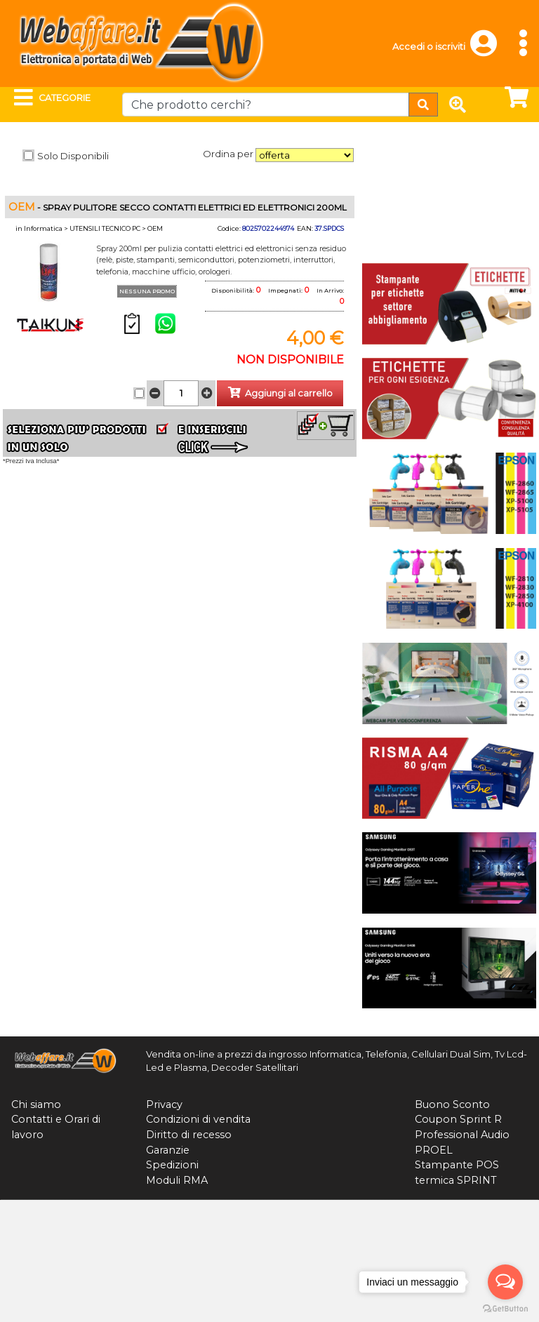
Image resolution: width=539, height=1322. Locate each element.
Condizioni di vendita (198, 1119)
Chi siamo (36, 1104)
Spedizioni (172, 1165)
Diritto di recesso (189, 1134)
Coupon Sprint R (458, 1119)
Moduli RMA (177, 1180)
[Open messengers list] (505, 1282)
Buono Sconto (452, 1104)
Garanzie (167, 1150)
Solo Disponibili (73, 155)
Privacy (164, 1104)
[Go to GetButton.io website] (505, 1308)
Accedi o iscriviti (428, 46)
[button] (490, 49)
